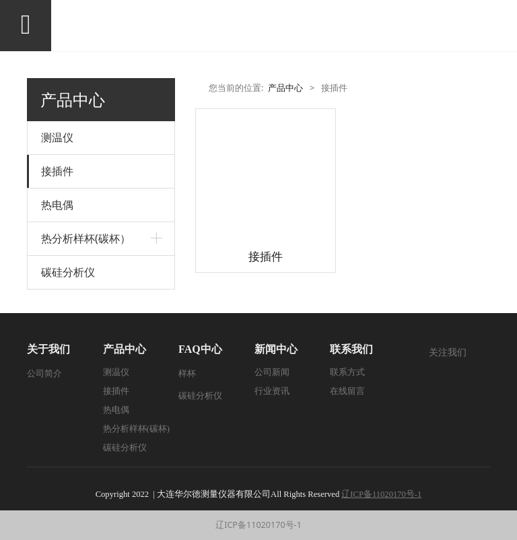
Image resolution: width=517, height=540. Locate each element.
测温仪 (57, 137)
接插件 (57, 171)
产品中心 (285, 87)
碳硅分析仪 (68, 272)
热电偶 (57, 204)
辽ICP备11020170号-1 (258, 525)
